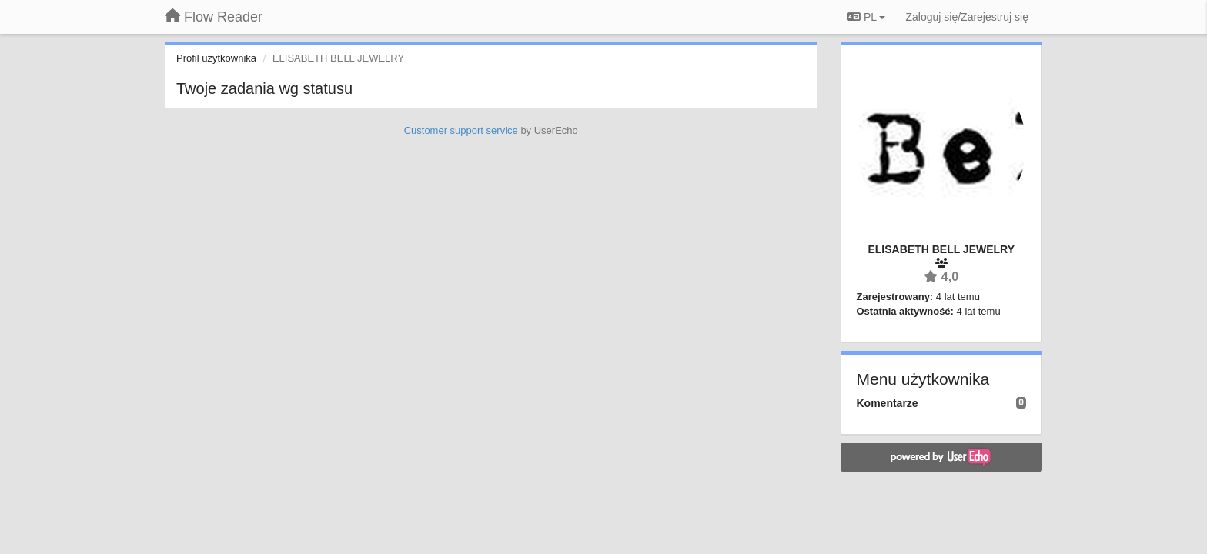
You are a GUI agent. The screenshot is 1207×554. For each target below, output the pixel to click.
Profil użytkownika (216, 58)
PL (866, 17)
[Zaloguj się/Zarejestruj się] (967, 17)
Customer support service (461, 130)
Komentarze (887, 403)
